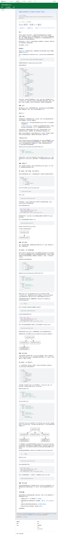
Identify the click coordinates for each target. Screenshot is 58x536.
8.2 (52, 27)
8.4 (48, 27)
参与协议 (38, 11)
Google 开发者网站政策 (29, 514)
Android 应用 (48, 500)
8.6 (44, 27)
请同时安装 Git (25, 52)
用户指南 (23, 1)
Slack (38, 527)
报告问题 (22, 27)
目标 (25, 100)
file (24, 122)
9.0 (41, 27)
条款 (17, 533)
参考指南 (40, 506)
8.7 (43, 27)
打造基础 (20, 11)
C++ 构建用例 (38, 498)
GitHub (54, 1)
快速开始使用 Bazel (6, 5)
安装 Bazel (23, 51)
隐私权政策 (21, 533)
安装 (2, 7)
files (29, 126)
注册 (43, 11)
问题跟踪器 (39, 525)
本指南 (46, 134)
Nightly (36, 27)
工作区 (43, 109)
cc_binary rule (47, 157)
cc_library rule (22, 295)
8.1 (53, 27)
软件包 (35, 127)
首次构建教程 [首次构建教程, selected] (8, 7)
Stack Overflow (40, 528)
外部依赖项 (43, 504)
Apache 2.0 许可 (51, 513)
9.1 (39, 27)
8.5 (46, 27)
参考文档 (29, 1)
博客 (17, 523)
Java (44, 500)
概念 (14, 7)
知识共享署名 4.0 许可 (34, 513)
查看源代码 (30, 27)
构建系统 (28, 41)
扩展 (35, 1)
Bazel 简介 (12, 1)
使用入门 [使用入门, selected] (18, 1)
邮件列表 (33, 11)
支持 (38, 523)
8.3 (50, 27)
